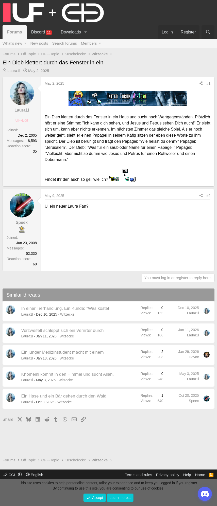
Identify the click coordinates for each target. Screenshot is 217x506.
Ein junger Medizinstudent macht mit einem (62, 352)
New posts (39, 43)
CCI (10, 475)
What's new (12, 43)
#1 (208, 83)
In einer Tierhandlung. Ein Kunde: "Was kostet (65, 308)
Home (200, 475)
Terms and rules (138, 475)
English (34, 475)
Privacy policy (167, 475)
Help (187, 475)
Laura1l (13, 70)
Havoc (194, 357)
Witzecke (67, 314)
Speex (194, 401)
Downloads (71, 32)
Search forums (64, 43)
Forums (14, 32)
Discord (41, 32)
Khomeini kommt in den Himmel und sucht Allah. (67, 374)
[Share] (201, 83)
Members (89, 43)
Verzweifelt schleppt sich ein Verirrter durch (62, 330)
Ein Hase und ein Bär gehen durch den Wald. (64, 396)
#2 (208, 196)
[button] (85, 32)
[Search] (208, 32)
